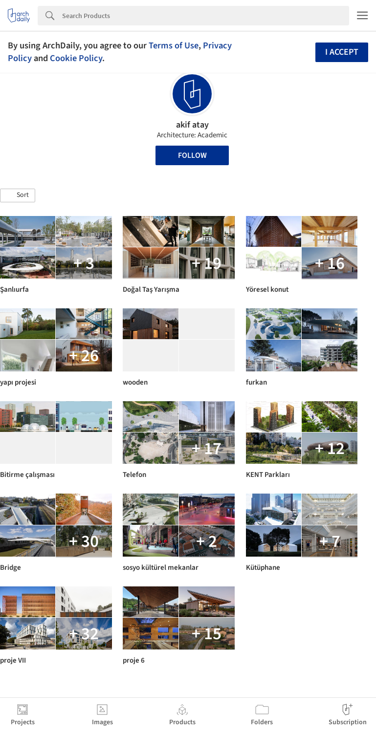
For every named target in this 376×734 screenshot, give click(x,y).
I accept (341, 52)
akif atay (192, 125)
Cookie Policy (76, 58)
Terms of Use (174, 45)
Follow (192, 155)
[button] (17, 195)
